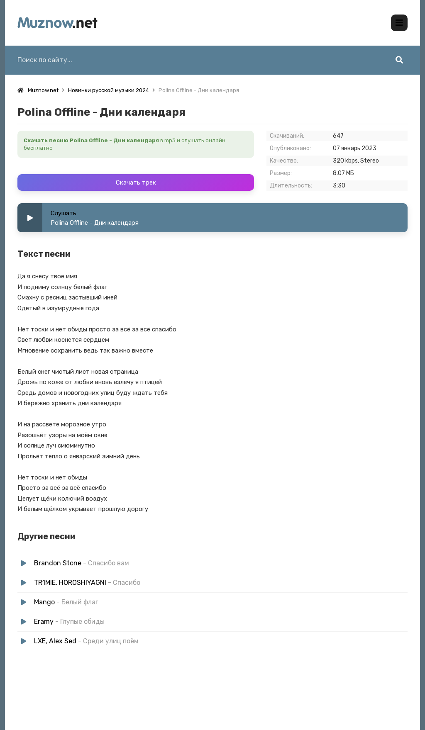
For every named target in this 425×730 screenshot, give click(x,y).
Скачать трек (136, 182)
